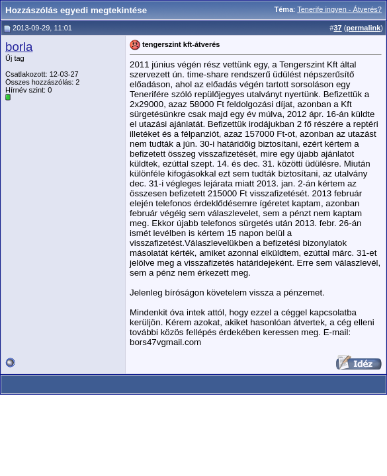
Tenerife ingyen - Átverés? (339, 9)
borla (19, 47)
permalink (363, 28)
